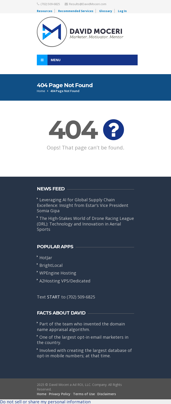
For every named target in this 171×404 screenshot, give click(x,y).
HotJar (45, 257)
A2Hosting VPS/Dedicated (64, 281)
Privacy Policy (59, 394)
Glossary (105, 11)
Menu (48, 60)
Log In (122, 11)
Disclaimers (106, 394)
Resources (44, 11)
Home (41, 91)
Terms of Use (84, 394)
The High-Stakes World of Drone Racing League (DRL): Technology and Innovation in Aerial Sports (85, 223)
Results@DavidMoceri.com (87, 4)
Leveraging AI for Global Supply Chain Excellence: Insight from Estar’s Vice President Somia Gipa (82, 205)
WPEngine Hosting (57, 273)
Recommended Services (75, 11)
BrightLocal (51, 265)
